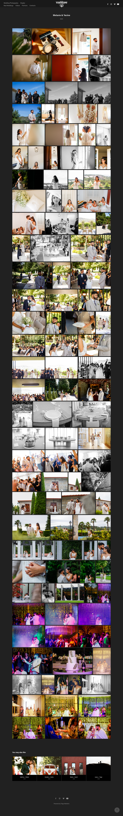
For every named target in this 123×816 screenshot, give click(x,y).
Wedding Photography (11, 3)
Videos (17, 5)
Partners (24, 5)
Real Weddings (8, 5)
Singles (22, 3)
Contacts (32, 5)
